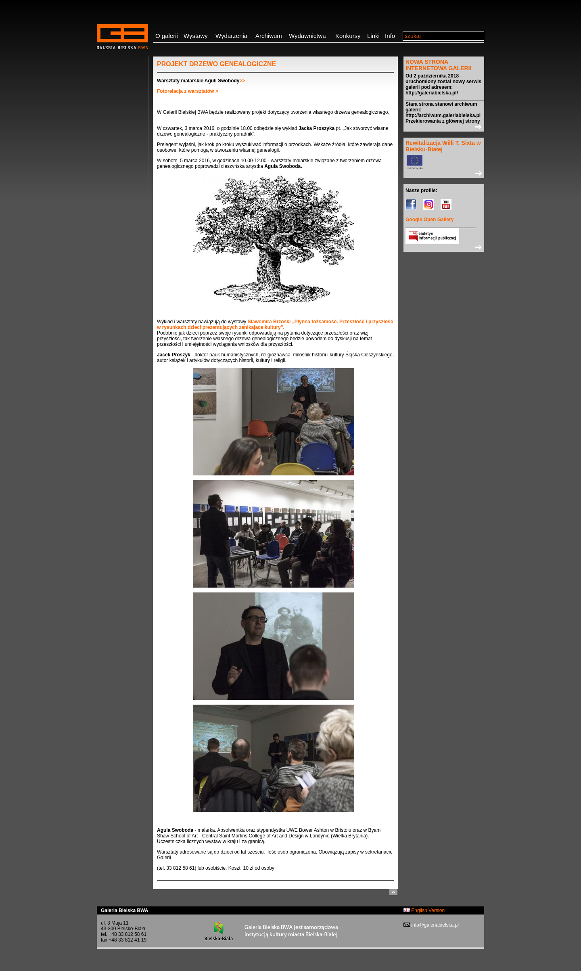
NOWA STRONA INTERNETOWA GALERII (438, 65)
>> (242, 81)
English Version (424, 910)
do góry (393, 892)
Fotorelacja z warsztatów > (187, 91)
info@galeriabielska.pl (434, 925)
